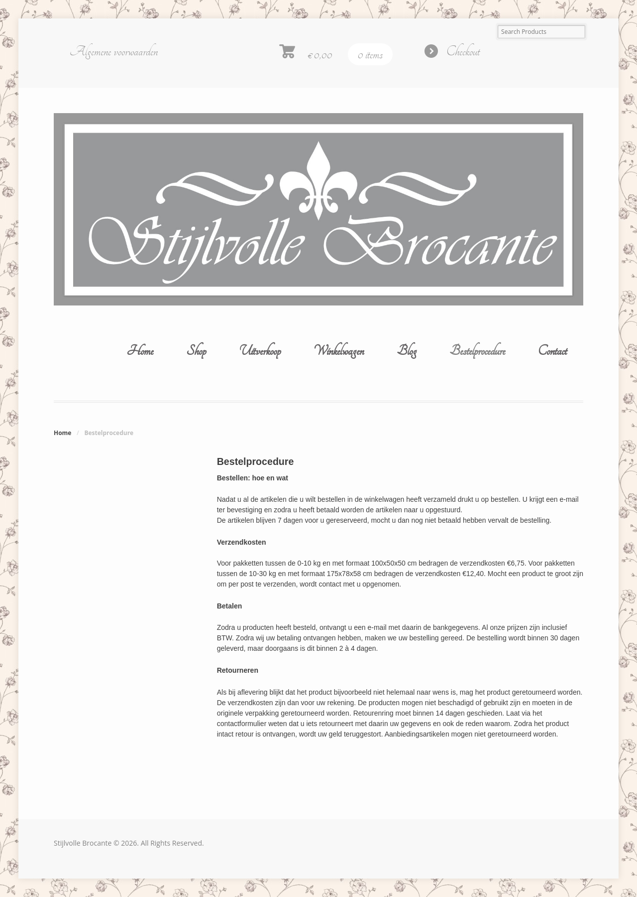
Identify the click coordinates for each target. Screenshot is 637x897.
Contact (552, 351)
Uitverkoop (260, 351)
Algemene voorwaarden (114, 51)
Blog (407, 351)
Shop (196, 351)
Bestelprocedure (477, 351)
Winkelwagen (339, 351)
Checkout (463, 51)
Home (139, 351)
